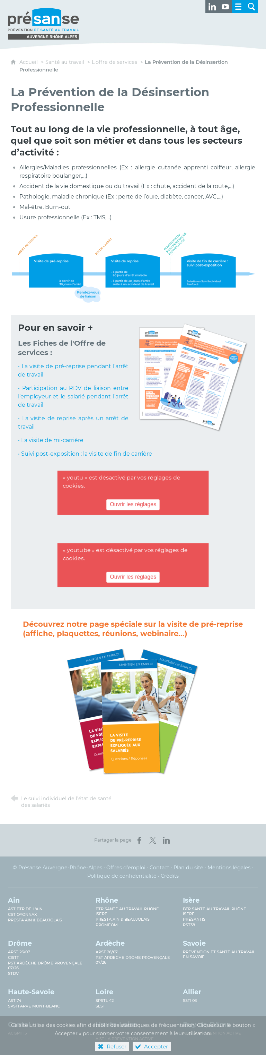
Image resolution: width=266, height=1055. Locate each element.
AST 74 (14, 1000)
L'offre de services (114, 62)
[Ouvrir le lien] (133, 716)
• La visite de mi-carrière (50, 440)
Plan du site (188, 867)
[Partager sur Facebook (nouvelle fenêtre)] (139, 840)
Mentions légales (228, 867)
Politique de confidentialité (122, 876)
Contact (159, 867)
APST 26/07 (19, 952)
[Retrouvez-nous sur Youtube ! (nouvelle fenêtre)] (225, 6)
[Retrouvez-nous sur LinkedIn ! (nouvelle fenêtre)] (212, 6)
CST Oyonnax (22, 914)
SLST (100, 1006)
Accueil (29, 62)
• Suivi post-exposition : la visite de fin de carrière (85, 453)
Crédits (170, 876)
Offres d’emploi (125, 867)
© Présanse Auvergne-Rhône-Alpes (57, 867)
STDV (13, 973)
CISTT (13, 957)
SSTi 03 (190, 1000)
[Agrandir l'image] (133, 267)
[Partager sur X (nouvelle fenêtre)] (153, 840)
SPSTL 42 (105, 1000)
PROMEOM (107, 924)
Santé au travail (64, 62)
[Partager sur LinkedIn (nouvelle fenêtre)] (166, 840)
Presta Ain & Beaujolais (35, 920)
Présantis (194, 919)
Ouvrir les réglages (133, 505)
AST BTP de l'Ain (25, 908)
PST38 (189, 924)
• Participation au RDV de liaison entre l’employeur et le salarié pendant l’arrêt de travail (73, 396)
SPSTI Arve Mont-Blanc (34, 1006)
